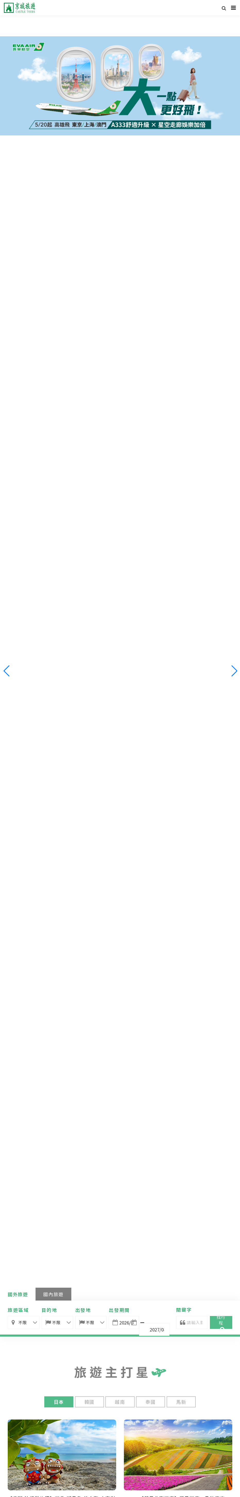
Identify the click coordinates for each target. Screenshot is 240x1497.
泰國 (150, 1401)
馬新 (181, 1401)
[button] (233, 671)
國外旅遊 (18, 1294)
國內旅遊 (53, 1294)
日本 (59, 1401)
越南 (120, 1401)
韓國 (89, 1401)
